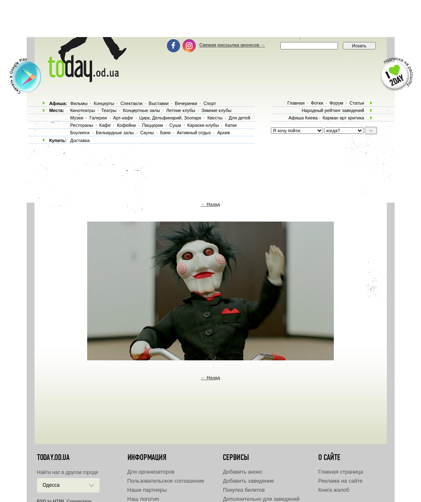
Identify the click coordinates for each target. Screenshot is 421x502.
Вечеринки (186, 103)
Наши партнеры (147, 490)
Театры (108, 110)
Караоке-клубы (203, 125)
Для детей (239, 117)
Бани (165, 132)
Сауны (147, 132)
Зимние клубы (216, 110)
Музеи (76, 117)
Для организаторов (151, 472)
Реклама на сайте (340, 481)
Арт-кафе (123, 117)
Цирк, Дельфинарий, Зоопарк (170, 117)
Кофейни (126, 125)
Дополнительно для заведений (261, 499)
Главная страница (340, 472)
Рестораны (81, 125)
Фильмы (79, 103)
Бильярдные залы (115, 132)
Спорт (210, 103)
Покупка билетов (244, 490)
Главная (296, 102)
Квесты (214, 117)
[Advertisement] (210, 18)
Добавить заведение (248, 481)
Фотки (317, 102)
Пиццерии (152, 125)
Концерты (104, 103)
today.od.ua (53, 457)
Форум (336, 102)
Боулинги (80, 132)
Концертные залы (141, 110)
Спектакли (131, 103)
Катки (230, 125)
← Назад (210, 204)
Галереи (98, 117)
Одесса (51, 485)
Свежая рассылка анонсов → (232, 44)
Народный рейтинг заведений (333, 110)
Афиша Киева (302, 117)
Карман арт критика (343, 117)
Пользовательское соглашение (165, 481)
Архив (223, 132)
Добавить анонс (242, 472)
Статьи (356, 102)
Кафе (105, 125)
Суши (175, 125)
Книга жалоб (333, 490)
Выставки (159, 103)
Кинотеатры (82, 110)
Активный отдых (194, 132)
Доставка (80, 140)
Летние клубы (180, 110)
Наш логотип (143, 499)
